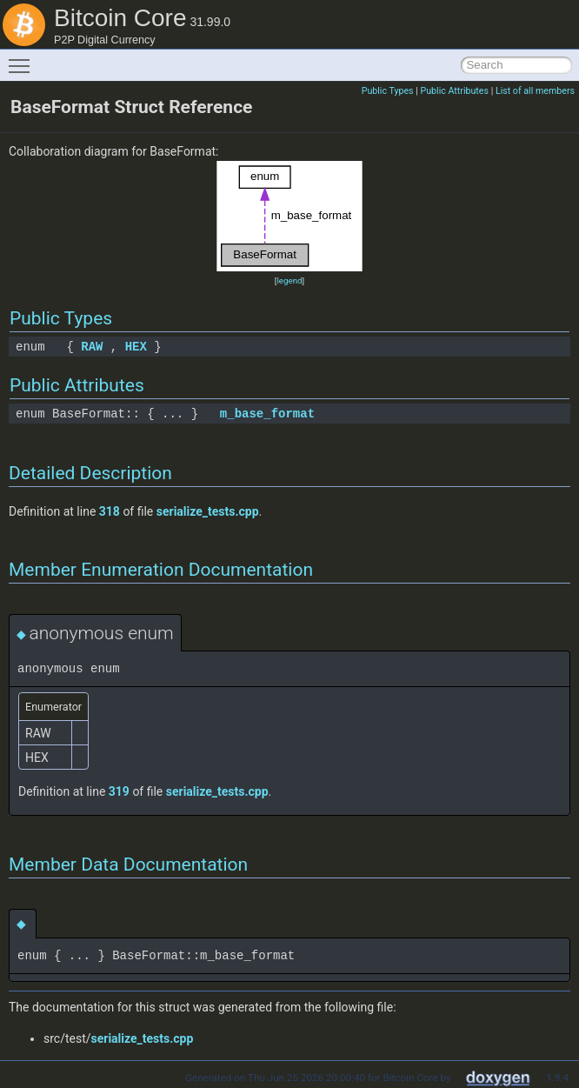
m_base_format (267, 413)
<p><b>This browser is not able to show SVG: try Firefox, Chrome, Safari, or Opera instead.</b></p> (289, 216)
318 (109, 511)
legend (289, 280)
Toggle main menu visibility (23, 58)
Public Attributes (454, 91)
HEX (136, 346)
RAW (92, 346)
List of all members (535, 91)
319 (119, 791)
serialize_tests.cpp (207, 511)
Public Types (388, 91)
